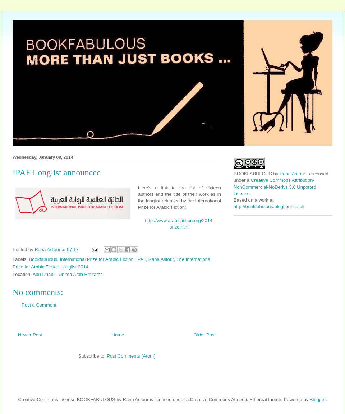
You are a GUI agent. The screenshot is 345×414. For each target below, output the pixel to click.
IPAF (141, 259)
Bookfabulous (43, 259)
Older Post (205, 334)
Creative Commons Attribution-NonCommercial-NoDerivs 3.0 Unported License (275, 187)
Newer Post (30, 334)
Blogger (318, 399)
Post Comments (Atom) (131, 356)
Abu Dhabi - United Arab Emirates (68, 274)
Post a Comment (39, 305)
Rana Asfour (161, 259)
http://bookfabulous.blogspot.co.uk (269, 206)
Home (118, 334)
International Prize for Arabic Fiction (97, 259)
